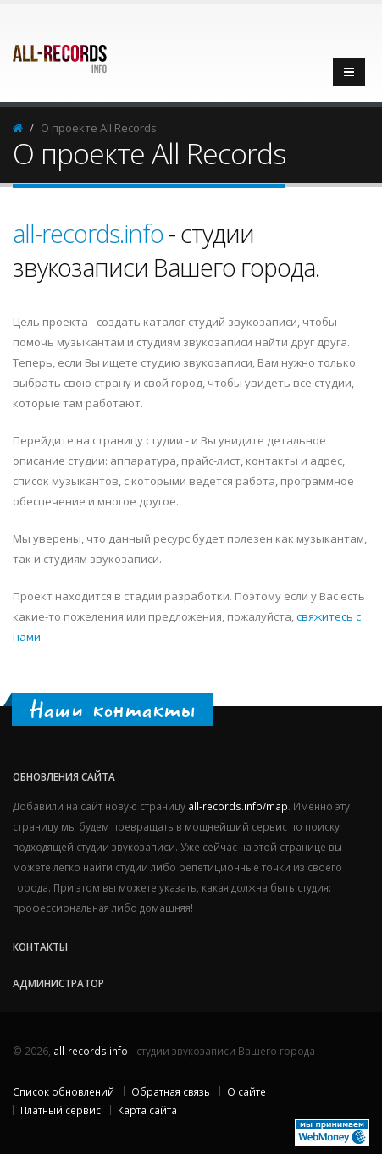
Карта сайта (147, 1110)
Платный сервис (60, 1110)
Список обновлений (63, 1091)
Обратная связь (170, 1091)
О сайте (246, 1091)
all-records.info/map (238, 806)
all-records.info (91, 233)
